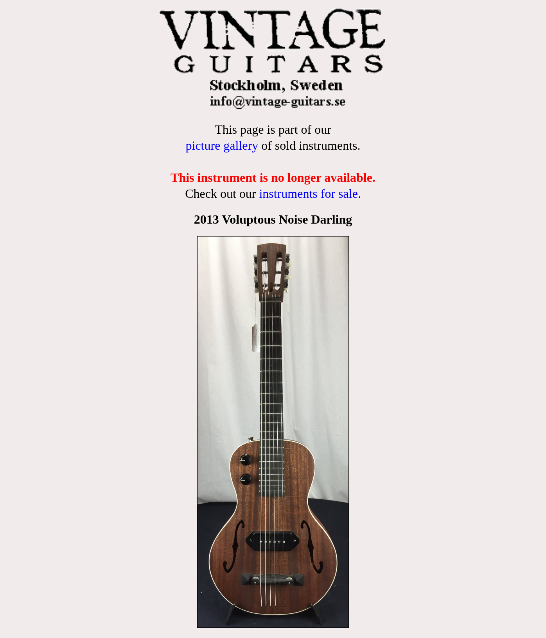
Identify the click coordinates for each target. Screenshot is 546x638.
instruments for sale (308, 193)
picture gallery (221, 145)
